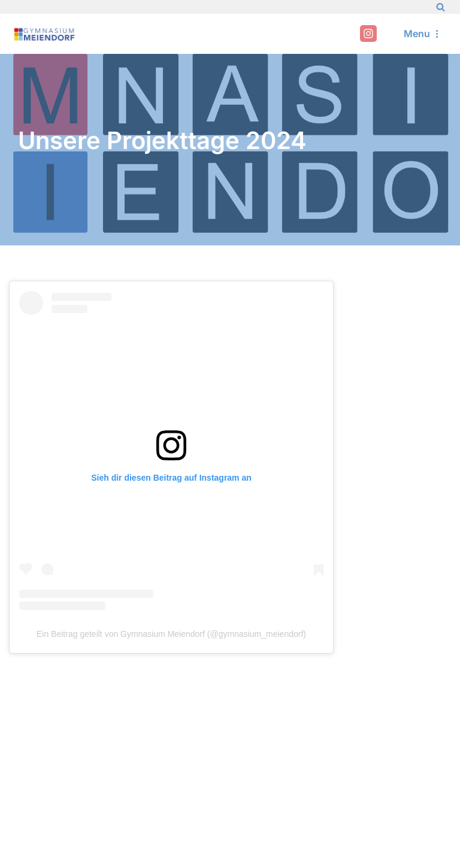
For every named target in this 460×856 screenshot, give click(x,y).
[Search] (440, 6)
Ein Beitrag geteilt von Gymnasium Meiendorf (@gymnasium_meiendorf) (171, 634)
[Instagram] (368, 33)
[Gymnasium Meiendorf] (45, 33)
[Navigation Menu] (423, 33)
